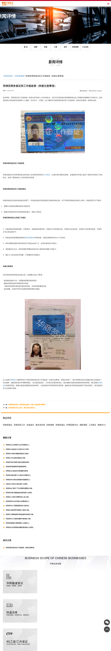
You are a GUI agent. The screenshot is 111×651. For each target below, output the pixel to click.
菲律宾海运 (60, 425)
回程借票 (75, 47)
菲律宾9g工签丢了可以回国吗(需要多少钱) (19, 488)
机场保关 (30, 425)
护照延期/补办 (72, 425)
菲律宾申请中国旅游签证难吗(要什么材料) (19, 492)
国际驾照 (83, 425)
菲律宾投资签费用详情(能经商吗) (16, 466)
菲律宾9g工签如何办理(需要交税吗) (17, 471)
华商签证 (12, 380)
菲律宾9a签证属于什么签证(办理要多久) (18, 475)
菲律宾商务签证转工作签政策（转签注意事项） (20, 547)
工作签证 (47, 175)
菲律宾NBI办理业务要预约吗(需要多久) (18, 480)
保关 (65, 47)
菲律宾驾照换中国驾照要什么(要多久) (17, 523)
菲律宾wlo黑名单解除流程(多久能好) (17, 453)
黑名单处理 (40, 425)
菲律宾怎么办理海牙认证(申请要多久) (17, 445)
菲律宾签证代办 (29, 641)
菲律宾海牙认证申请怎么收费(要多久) (17, 501)
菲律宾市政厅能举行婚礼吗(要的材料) (17, 462)
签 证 (26, 47)
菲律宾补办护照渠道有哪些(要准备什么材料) (19, 527)
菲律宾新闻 (19, 76)
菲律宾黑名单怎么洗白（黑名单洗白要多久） (22, 408)
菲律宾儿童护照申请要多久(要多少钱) (17, 510)
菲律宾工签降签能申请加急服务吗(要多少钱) (19, 514)
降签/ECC (102, 425)
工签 (55, 47)
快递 (45, 47)
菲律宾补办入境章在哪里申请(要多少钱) (18, 519)
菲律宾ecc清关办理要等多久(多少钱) (17, 497)
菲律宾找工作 (19, 425)
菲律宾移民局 (30, 238)
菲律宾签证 (8, 76)
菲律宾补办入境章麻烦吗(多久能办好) (17, 505)
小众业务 (85, 47)
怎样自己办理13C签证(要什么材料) (17, 484)
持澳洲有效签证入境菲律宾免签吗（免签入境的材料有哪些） (27, 404)
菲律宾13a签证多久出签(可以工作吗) (17, 449)
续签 (35, 47)
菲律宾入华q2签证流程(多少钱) (15, 458)
